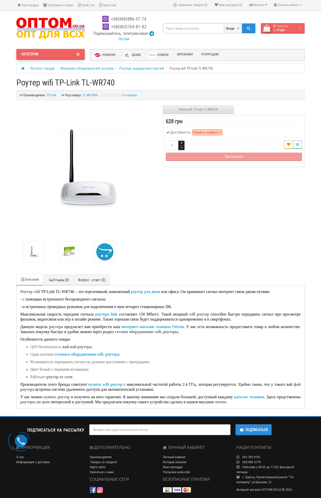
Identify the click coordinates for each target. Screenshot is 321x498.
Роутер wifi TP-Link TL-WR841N (198, 109)
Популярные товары (58, 5)
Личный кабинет (174, 457)
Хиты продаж (28, 5)
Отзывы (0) (58, 280)
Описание (29, 279)
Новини (159, 55)
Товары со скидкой (103, 462)
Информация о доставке (33, 462)
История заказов (174, 462)
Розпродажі (210, 54)
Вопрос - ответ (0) (91, 280)
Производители (101, 457)
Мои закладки (173, 467)
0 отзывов (129, 95)
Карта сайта (98, 467)
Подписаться (253, 430)
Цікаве (132, 55)
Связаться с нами (102, 472)
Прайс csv (86, 5)
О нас (20, 457)
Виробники (185, 54)
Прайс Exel (107, 5)
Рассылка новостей (176, 472)
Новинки (105, 55)
